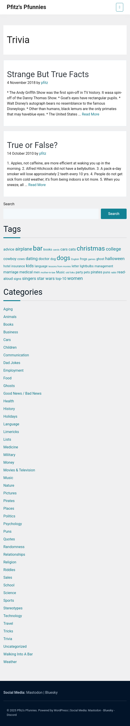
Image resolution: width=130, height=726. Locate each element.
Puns (7, 531)
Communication (16, 355)
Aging (8, 309)
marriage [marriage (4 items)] (11, 272)
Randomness (13, 547)
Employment (13, 370)
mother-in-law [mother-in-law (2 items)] (48, 272)
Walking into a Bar (18, 654)
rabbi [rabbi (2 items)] (113, 272)
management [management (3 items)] (104, 266)
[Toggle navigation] (119, 7)
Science (9, 593)
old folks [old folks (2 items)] (70, 272)
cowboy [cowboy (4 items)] (9, 258)
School (8, 585)
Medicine (10, 447)
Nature (8, 485)
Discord (12, 715)
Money (8, 462)
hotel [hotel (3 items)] (6, 266)
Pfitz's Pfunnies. (27, 710)
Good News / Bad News (22, 393)
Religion (9, 562)
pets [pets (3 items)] (87, 272)
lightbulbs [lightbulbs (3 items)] (87, 266)
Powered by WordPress (53, 710)
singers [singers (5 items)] (29, 278)
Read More (90, 114)
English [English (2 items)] (75, 259)
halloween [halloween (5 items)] (115, 258)
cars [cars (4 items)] (64, 249)
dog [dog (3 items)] (53, 259)
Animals (9, 317)
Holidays (10, 416)
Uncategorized (15, 646)
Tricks (8, 631)
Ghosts (9, 386)
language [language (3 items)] (41, 266)
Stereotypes (13, 608)
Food (7, 378)
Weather (10, 662)
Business (10, 332)
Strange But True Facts (48, 74)
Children (10, 347)
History (9, 409)
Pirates (9, 501)
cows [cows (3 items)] (21, 259)
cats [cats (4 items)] (72, 249)
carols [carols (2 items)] (56, 249)
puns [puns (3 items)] (106, 272)
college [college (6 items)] (113, 249)
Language (11, 424)
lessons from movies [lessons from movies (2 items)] (60, 266)
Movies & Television (19, 470)
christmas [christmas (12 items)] (91, 248)
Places (8, 508)
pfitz (44, 83)
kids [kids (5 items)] (30, 265)
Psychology (12, 524)
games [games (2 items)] (91, 259)
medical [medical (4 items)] (26, 272)
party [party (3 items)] (79, 272)
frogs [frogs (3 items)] (83, 259)
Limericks (11, 432)
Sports (8, 600)
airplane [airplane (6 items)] (23, 249)
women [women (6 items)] (75, 278)
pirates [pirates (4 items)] (96, 272)
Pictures (9, 493)
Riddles (9, 570)
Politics (9, 516)
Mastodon (34, 692)
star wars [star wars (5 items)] (46, 278)
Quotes (9, 539)
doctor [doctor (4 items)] (44, 258)
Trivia (7, 639)
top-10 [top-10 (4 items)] (61, 278)
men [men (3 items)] (37, 272)
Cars (7, 340)
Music (8, 478)
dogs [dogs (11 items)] (63, 258)
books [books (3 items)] (47, 249)
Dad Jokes (11, 363)
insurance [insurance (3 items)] (18, 266)
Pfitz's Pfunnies (26, 7)
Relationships (14, 554)
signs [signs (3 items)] (17, 279)
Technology (12, 616)
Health (8, 401)
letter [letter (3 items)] (75, 266)
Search (8, 204)
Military (9, 455)
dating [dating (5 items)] (32, 258)
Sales (7, 577)
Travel (8, 623)
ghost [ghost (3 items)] (100, 259)
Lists (7, 439)
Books (8, 324)
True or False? (32, 145)
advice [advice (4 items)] (8, 249)
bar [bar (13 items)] (37, 248)
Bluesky (51, 692)
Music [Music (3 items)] (60, 272)
